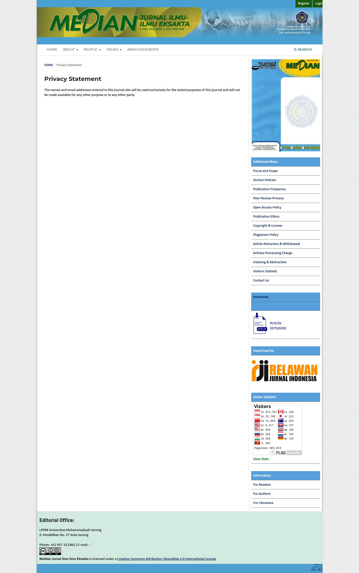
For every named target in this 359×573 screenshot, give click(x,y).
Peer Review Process (268, 198)
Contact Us (261, 280)
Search (303, 49)
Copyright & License (267, 225)
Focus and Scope (265, 171)
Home (52, 49)
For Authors (262, 494)
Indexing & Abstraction (270, 262)
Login (319, 3)
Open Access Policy (267, 207)
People (91, 49)
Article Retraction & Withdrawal (276, 244)
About (69, 49)
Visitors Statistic (265, 271)
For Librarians (263, 503)
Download (260, 297)
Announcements (143, 49)
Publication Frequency (269, 189)
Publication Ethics (266, 216)
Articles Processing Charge (272, 253)
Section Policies (264, 180)
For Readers (262, 484)
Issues (113, 49)
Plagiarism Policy (265, 235)
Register (304, 3)
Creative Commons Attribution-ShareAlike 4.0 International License (166, 559)
